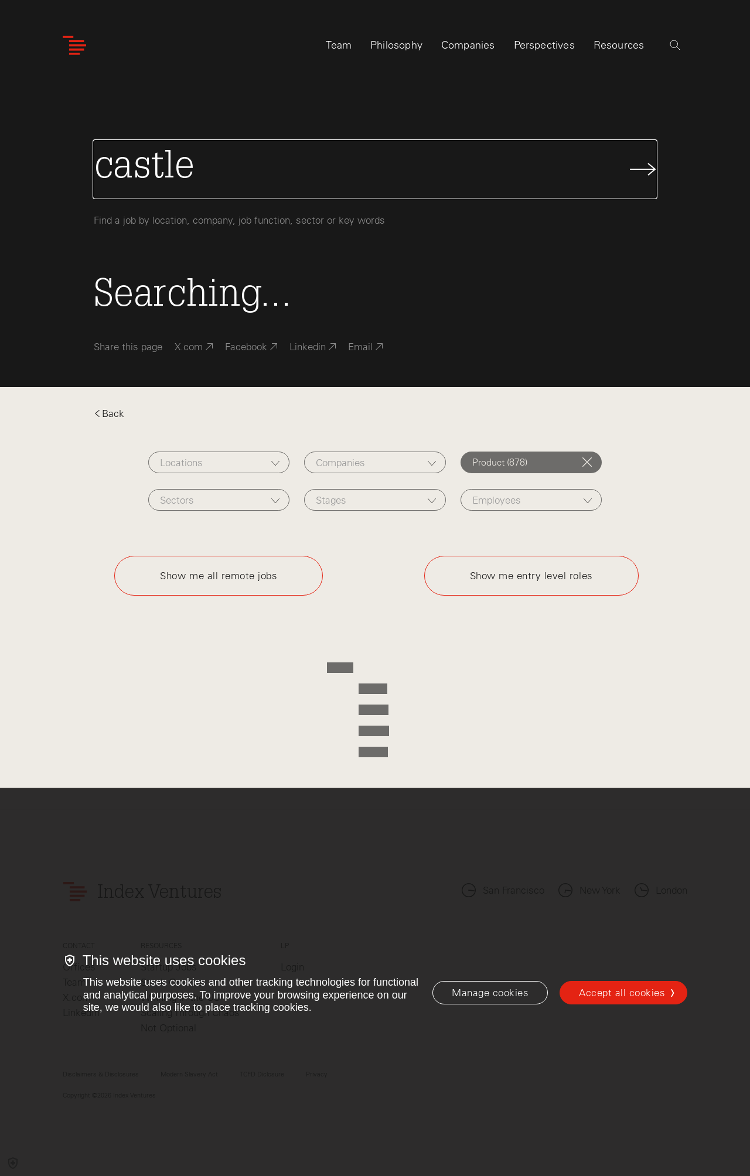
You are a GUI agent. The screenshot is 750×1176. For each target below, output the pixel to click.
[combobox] (218, 462)
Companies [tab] (468, 45)
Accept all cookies (622, 993)
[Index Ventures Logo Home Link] (74, 45)
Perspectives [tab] (544, 45)
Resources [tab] (619, 45)
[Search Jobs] (375, 169)
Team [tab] (339, 45)
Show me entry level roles (531, 576)
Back (109, 413)
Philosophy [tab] (396, 45)
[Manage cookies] (490, 992)
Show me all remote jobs (218, 576)
